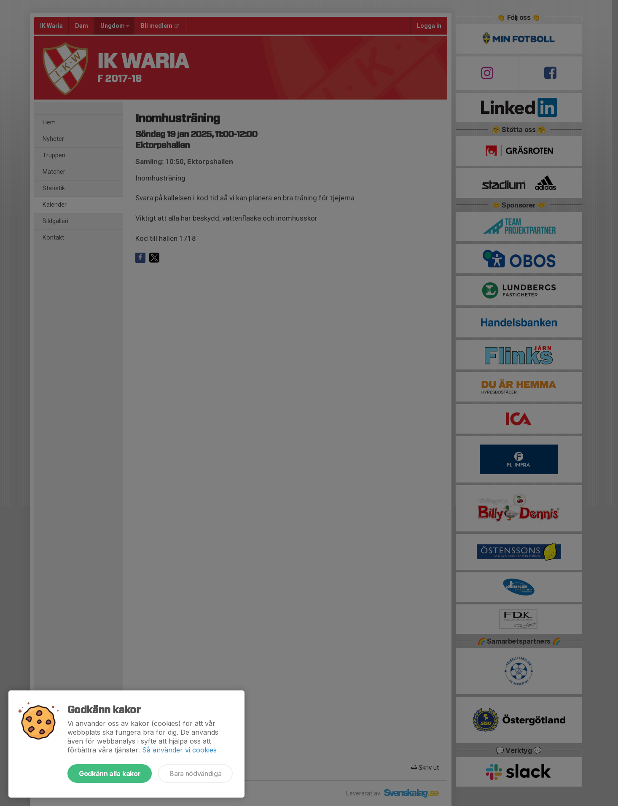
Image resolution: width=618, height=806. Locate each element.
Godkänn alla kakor (109, 773)
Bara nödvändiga (195, 773)
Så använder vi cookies (179, 750)
